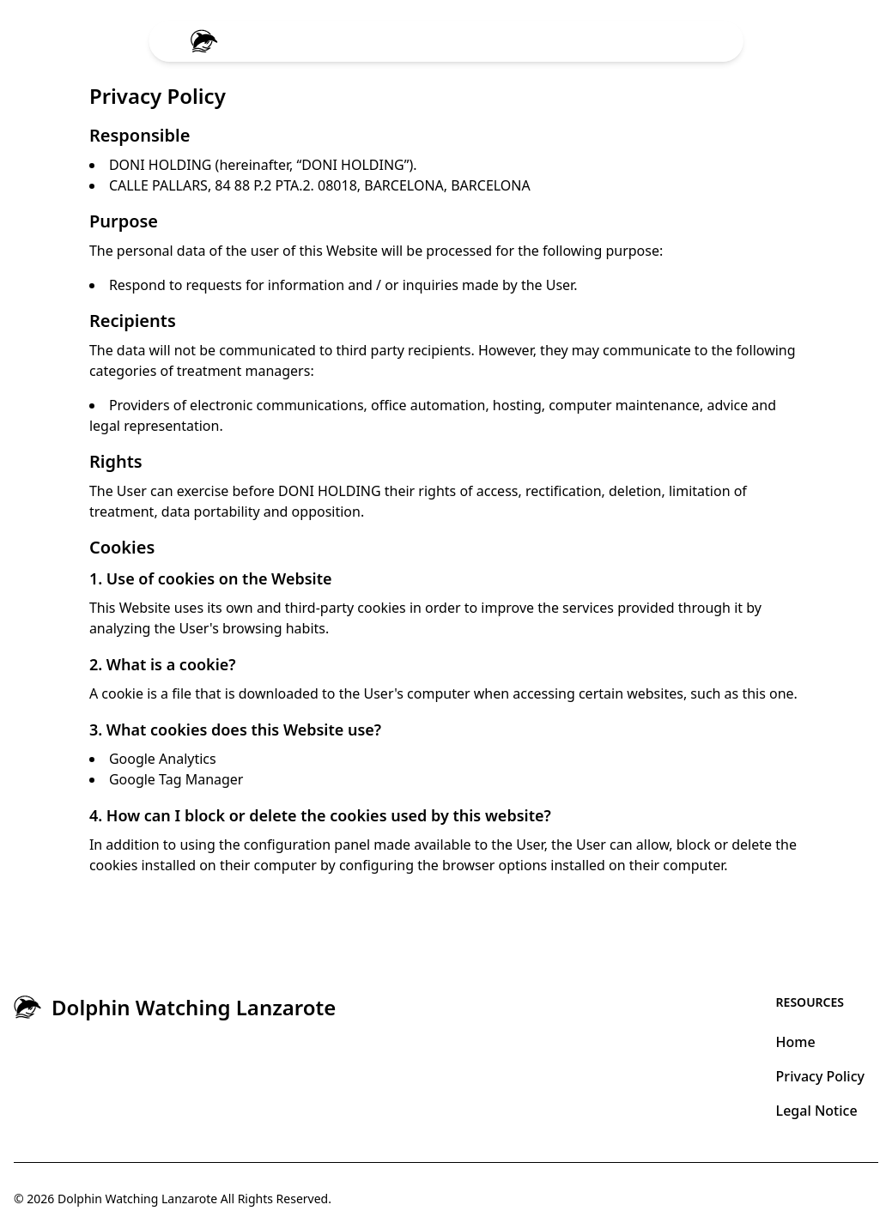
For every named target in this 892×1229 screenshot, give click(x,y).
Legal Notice (817, 1110)
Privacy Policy (820, 1076)
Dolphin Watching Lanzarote (137, 1198)
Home (796, 1041)
